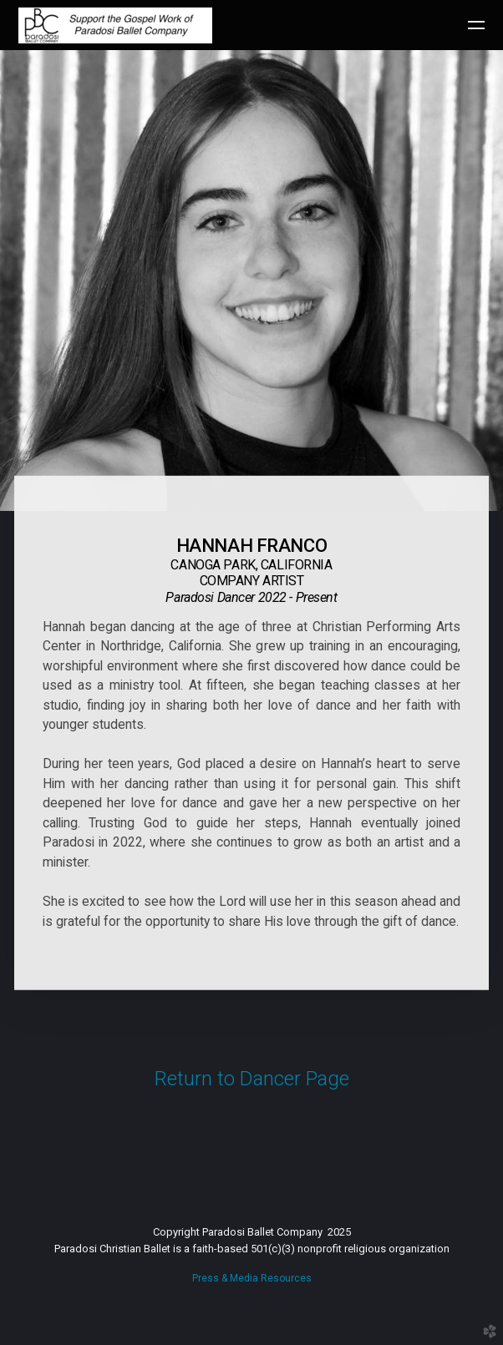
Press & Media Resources (252, 1278)
